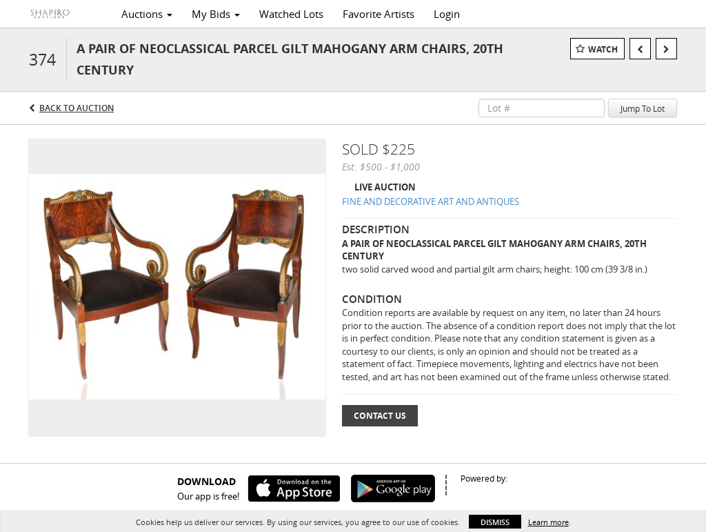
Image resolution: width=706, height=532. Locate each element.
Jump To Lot (643, 108)
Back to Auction (76, 108)
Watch (603, 49)
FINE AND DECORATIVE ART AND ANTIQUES (430, 201)
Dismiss (495, 522)
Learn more (548, 522)
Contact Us (380, 416)
